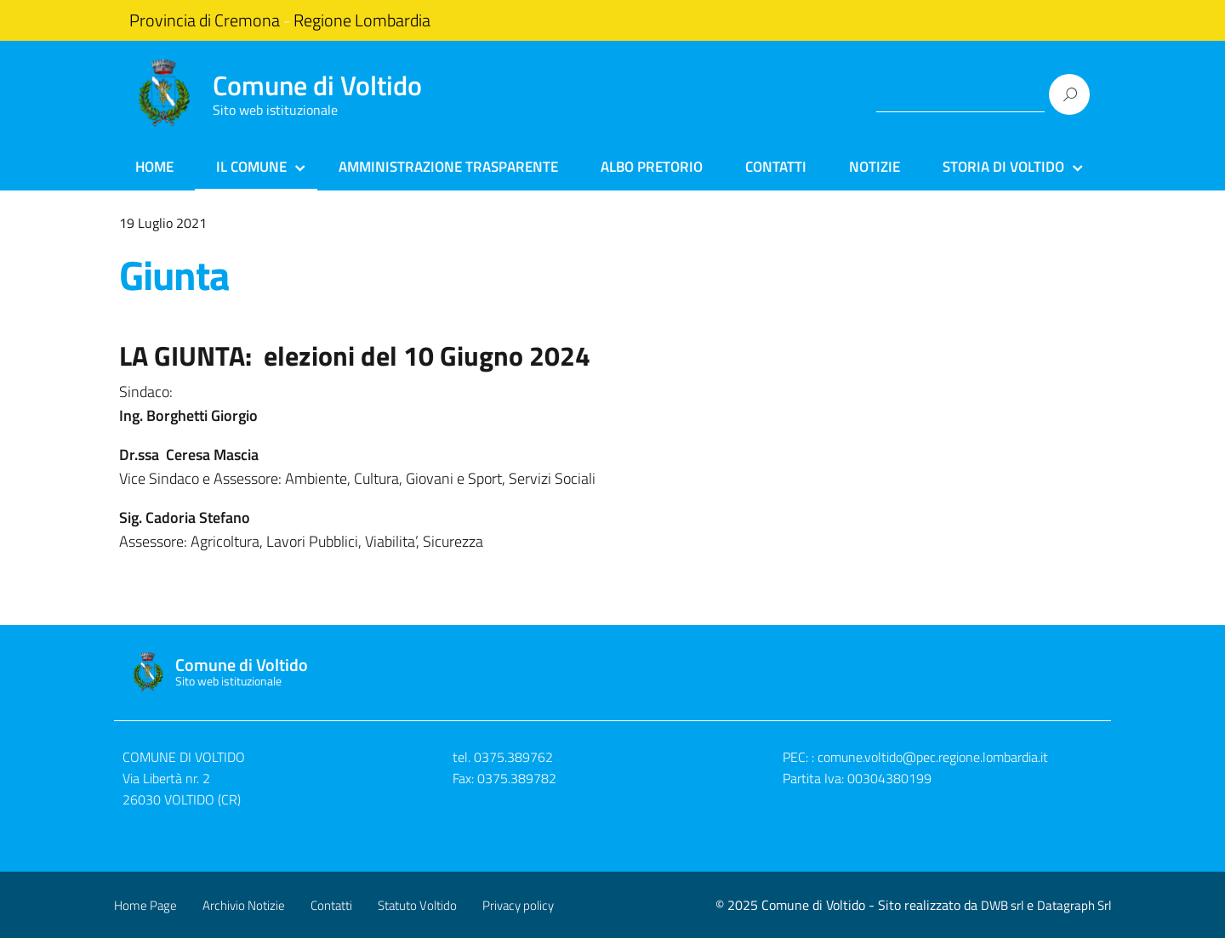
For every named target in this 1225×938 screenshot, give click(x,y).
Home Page (145, 905)
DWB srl (1002, 905)
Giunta (174, 275)
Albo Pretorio (652, 167)
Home (154, 167)
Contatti (775, 167)
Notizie (874, 167)
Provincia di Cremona (204, 20)
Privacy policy (518, 905)
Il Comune (251, 167)
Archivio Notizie (243, 905)
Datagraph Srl (1074, 905)
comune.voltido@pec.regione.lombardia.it (933, 757)
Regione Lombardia (361, 20)
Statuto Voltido (417, 905)
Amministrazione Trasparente (448, 167)
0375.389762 (513, 757)
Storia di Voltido (1003, 167)
